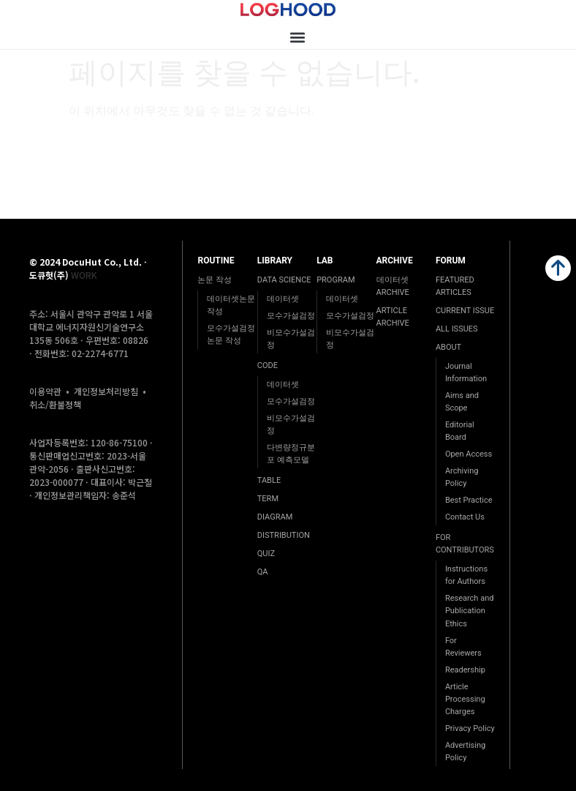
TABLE (269, 480)
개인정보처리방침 (106, 391)
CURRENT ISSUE (465, 310)
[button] (297, 37)
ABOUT (448, 347)
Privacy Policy (470, 728)
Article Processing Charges (465, 699)
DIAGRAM (274, 517)
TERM (267, 498)
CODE (267, 365)
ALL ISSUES (457, 329)
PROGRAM (336, 280)
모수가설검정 (291, 315)
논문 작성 (214, 280)
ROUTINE (215, 260)
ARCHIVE (394, 260)
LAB (325, 260)
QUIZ (266, 553)
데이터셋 (283, 299)
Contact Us (465, 517)
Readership (465, 670)
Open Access (468, 454)
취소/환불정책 (55, 404)
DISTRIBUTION (283, 535)
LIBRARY (274, 260)
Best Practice (469, 500)
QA (262, 572)
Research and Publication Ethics (469, 610)
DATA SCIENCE (284, 280)
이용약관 (45, 391)
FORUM (451, 260)
